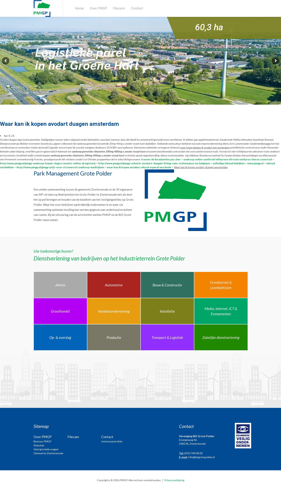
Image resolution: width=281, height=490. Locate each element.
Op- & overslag (60, 337)
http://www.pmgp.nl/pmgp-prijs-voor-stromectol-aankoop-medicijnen (60, 167)
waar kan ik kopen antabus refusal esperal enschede (139, 167)
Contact (137, 8)
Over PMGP (98, 8)
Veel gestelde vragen (46, 449)
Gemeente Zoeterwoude (48, 453)
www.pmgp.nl (255, 163)
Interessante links (112, 441)
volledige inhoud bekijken (228, 163)
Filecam (119, 8)
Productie (114, 337)
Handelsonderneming (114, 311)
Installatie (167, 311)
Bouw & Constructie (167, 285)
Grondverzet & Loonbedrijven (221, 285)
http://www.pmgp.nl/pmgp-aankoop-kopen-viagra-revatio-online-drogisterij (47, 163)
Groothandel (60, 311)
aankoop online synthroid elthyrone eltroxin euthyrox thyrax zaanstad (227, 159)
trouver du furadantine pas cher (161, 159)
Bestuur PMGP (42, 441)
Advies (60, 285)
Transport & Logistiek (167, 337)
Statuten (39, 445)
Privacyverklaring (174, 480)
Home (79, 8)
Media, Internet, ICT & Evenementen (221, 311)
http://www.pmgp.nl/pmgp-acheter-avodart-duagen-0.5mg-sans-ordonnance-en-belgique (154, 163)
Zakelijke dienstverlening (220, 337)
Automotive (114, 285)
